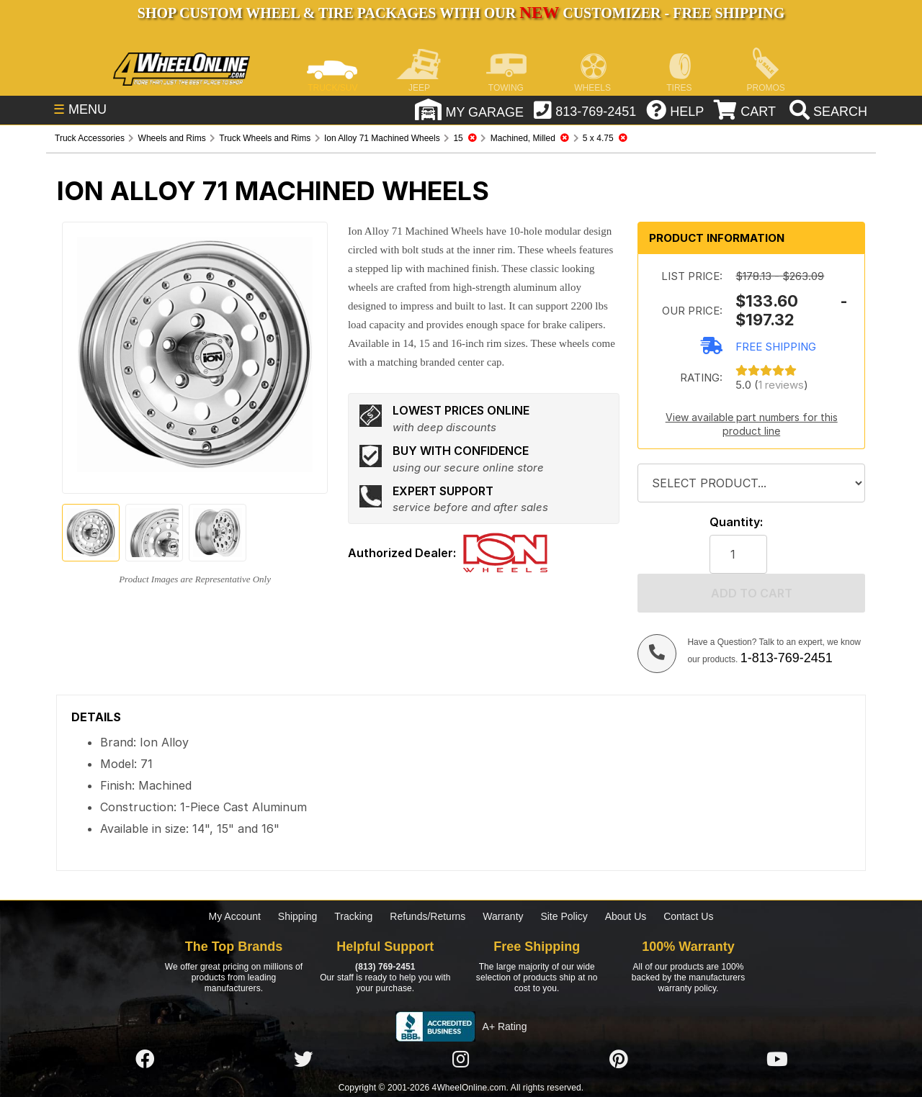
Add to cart (751, 593)
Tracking (353, 916)
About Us (626, 916)
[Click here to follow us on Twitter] (303, 1059)
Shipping (298, 916)
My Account (235, 916)
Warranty (503, 916)
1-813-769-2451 (786, 658)
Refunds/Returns (427, 916)
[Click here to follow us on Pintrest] (618, 1059)
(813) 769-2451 (385, 967)
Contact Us (688, 916)
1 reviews (781, 385)
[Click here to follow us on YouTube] (777, 1059)
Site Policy (563, 916)
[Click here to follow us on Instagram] (461, 1059)
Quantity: (736, 522)
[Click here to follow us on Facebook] (144, 1059)
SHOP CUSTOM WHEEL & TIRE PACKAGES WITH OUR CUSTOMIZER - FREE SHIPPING (461, 13)
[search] (826, 111)
